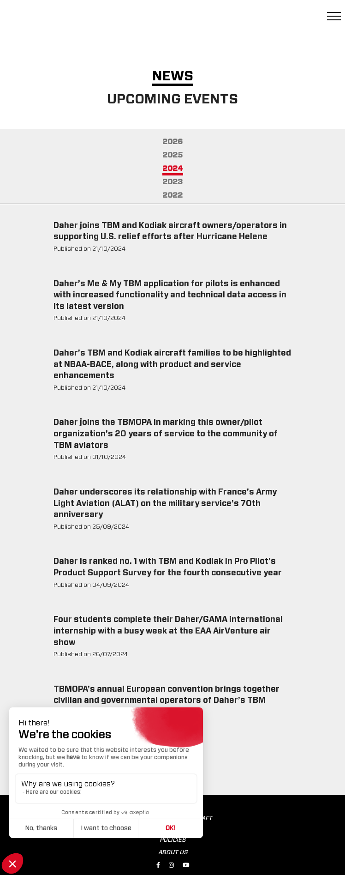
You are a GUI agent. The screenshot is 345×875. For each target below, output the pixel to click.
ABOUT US (172, 853)
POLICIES (172, 840)
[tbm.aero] (55, 20)
